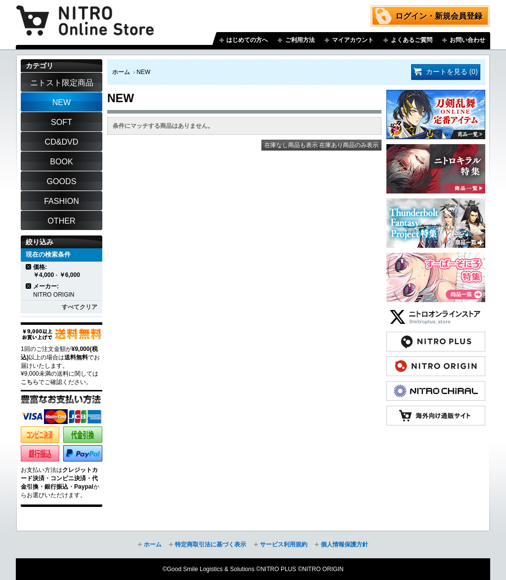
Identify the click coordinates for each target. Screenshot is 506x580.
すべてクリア (79, 307)
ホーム (121, 72)
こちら (30, 382)
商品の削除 (29, 267)
